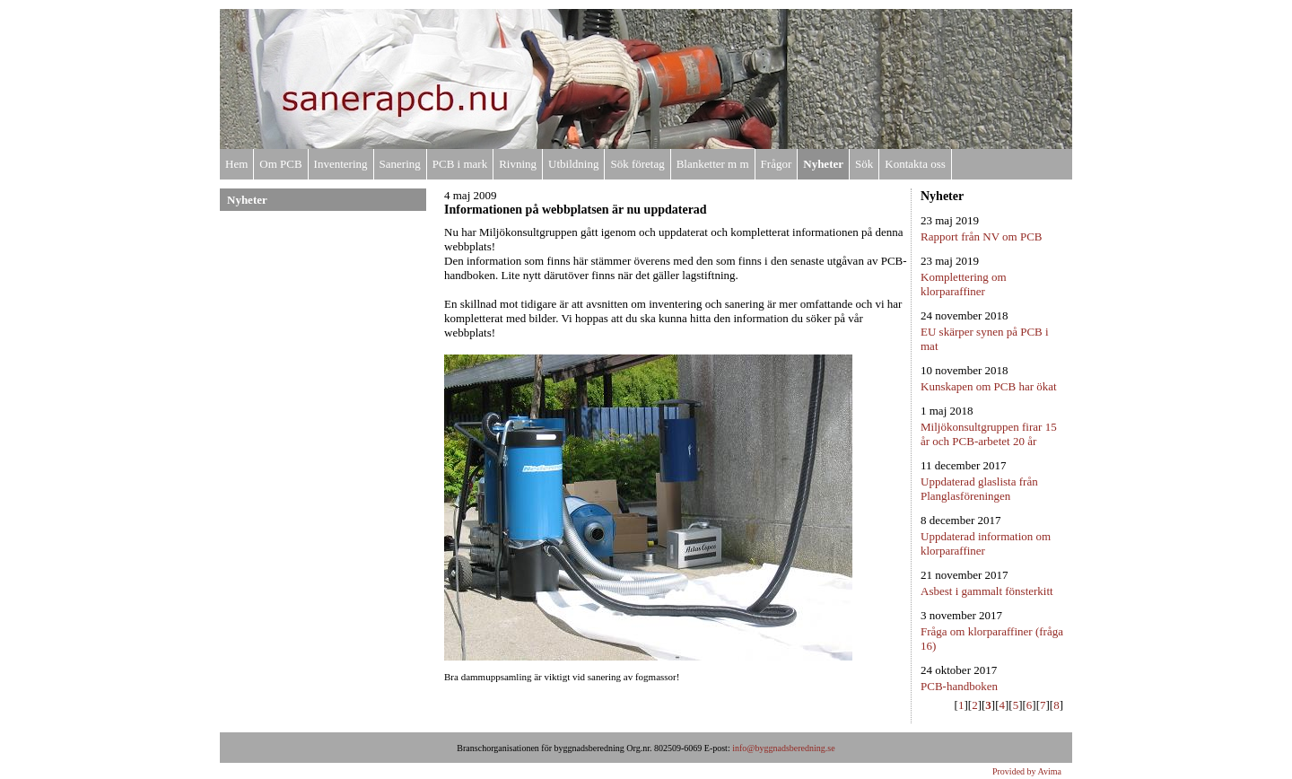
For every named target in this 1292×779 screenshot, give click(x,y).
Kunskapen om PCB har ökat (989, 386)
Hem (236, 164)
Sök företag (637, 164)
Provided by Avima (1026, 771)
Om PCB (280, 164)
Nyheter (823, 164)
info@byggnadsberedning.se (783, 748)
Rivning (518, 164)
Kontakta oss (915, 164)
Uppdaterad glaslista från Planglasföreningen (979, 489)
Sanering (400, 164)
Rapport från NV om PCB (982, 236)
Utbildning (573, 164)
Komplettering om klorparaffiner (964, 284)
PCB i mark (459, 164)
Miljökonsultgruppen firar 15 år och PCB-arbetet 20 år (989, 434)
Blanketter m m (713, 164)
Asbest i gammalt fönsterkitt (987, 591)
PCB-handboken (959, 686)
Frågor (776, 164)
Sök (864, 164)
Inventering (341, 164)
